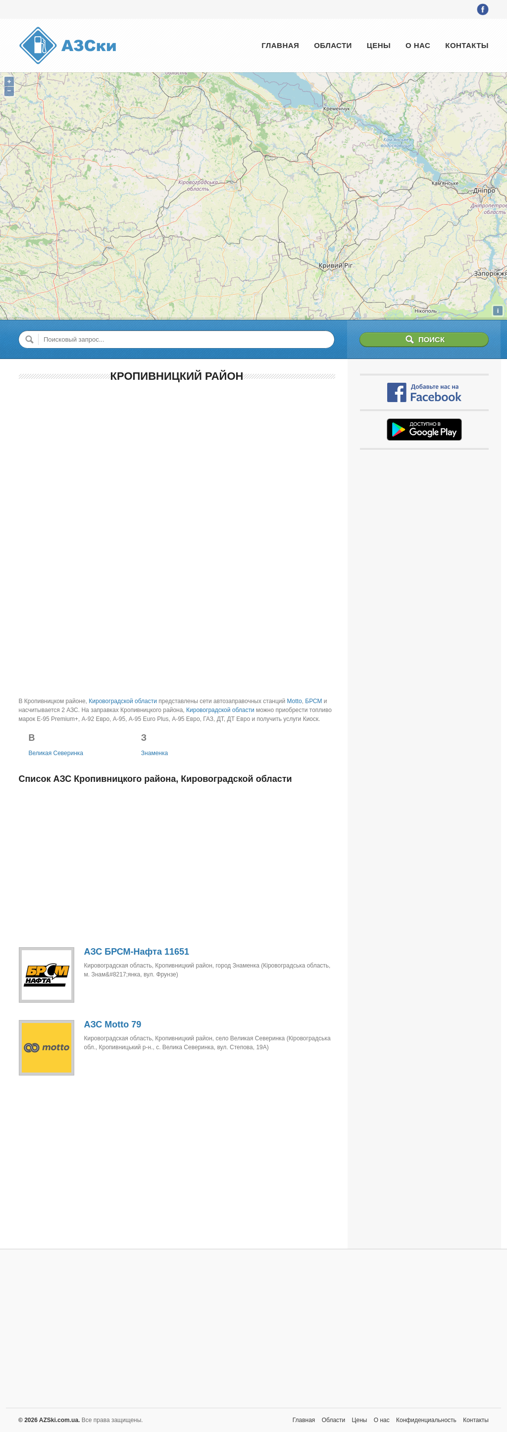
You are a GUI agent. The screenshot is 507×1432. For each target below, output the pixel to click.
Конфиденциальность (426, 1420)
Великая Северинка (56, 753)
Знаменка (154, 753)
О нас (418, 45)
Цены (379, 45)
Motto (294, 701)
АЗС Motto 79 (113, 1024)
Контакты (467, 45)
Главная (280, 45)
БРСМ (313, 701)
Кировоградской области (123, 701)
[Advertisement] (177, 463)
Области (333, 45)
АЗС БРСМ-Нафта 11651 (136, 952)
